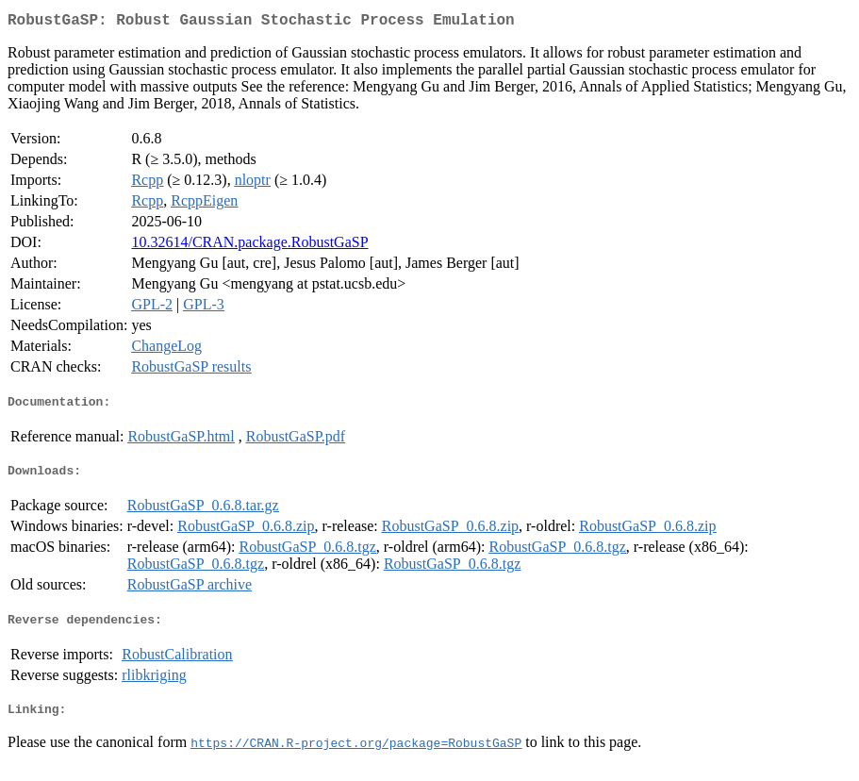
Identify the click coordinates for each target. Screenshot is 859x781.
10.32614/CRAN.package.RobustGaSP (249, 246)
